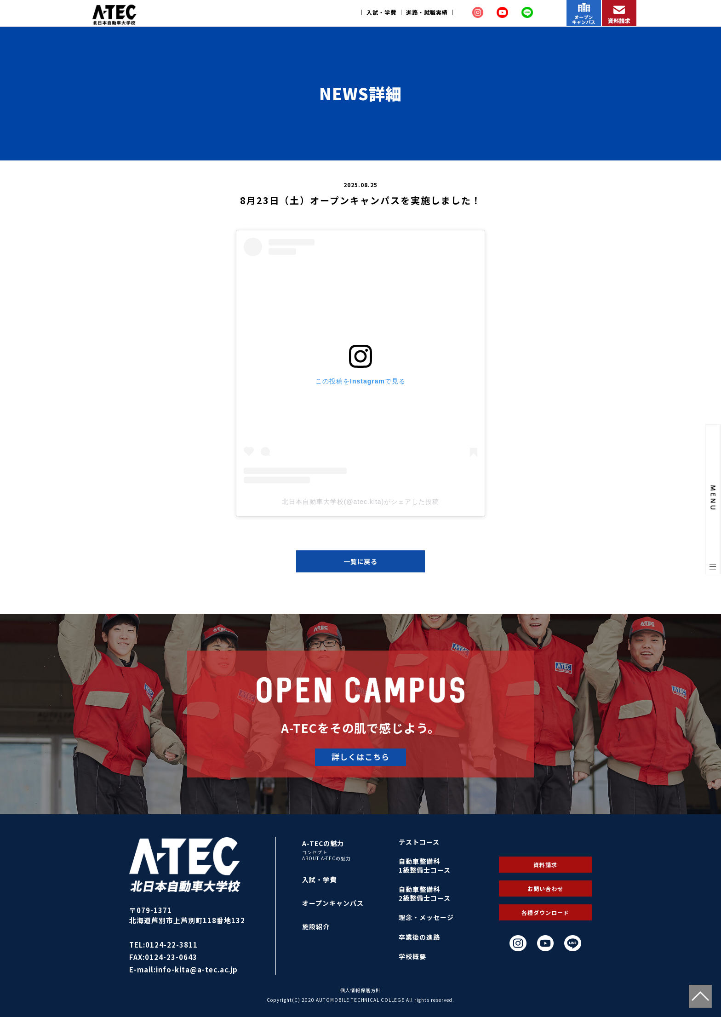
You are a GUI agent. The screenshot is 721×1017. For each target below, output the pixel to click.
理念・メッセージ (426, 917)
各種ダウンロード (545, 912)
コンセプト (314, 852)
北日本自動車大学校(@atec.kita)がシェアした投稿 (360, 501)
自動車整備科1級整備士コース (425, 865)
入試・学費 (381, 12)
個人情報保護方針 (360, 990)
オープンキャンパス (333, 903)
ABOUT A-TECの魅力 (326, 858)
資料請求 (545, 864)
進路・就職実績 (427, 12)
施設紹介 (316, 926)
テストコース (419, 841)
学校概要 (412, 956)
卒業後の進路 (419, 937)
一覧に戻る (360, 561)
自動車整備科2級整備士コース (425, 894)
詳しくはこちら (360, 756)
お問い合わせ (545, 888)
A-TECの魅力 (323, 843)
